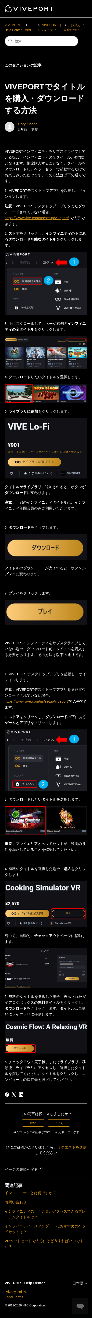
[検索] (41, 41)
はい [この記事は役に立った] (33, 1123)
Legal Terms (14, 1297)
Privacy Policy (15, 1292)
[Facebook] (7, 1094)
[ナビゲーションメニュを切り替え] (78, 9)
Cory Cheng (28, 124)
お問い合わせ (16, 1202)
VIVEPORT (33, 30)
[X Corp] (14, 1094)
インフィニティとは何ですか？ (30, 1193)
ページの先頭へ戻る (24, 1168)
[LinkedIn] (21, 1094)
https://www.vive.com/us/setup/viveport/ (37, 218)
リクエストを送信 (72, 1147)
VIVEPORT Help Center (25, 1283)
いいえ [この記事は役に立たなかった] (58, 1123)
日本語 (79, 1283)
